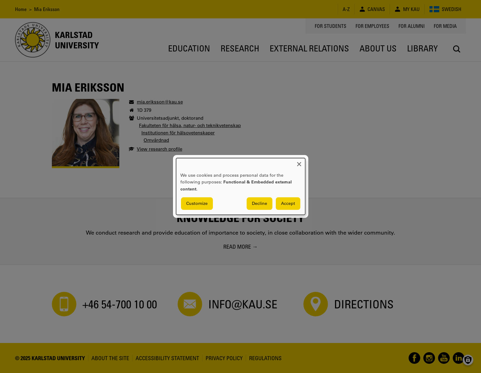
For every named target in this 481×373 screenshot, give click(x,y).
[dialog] (240, 186)
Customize (197, 203)
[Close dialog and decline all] (299, 162)
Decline (259, 203)
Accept (288, 203)
